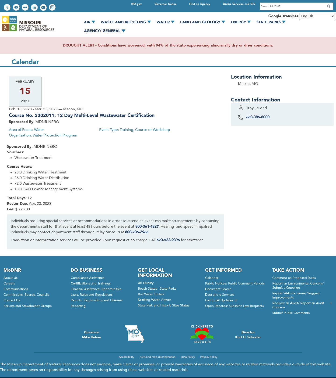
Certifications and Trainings (91, 283)
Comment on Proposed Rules (294, 278)
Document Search (218, 289)
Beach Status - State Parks (157, 288)
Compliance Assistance (88, 278)
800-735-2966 (136, 232)
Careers (9, 283)
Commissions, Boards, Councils (26, 294)
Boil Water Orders (151, 294)
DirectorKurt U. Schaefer (248, 334)
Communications (16, 289)
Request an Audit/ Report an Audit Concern (302, 305)
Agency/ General (106, 30)
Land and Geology (204, 22)
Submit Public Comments (291, 313)
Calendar (211, 278)
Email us (44, 8)
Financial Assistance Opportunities (96, 289)
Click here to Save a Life (201, 334)
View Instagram (53, 8)
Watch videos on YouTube (17, 8)
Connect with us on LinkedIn (35, 8)
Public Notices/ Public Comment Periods (235, 283)
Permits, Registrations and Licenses (96, 300)
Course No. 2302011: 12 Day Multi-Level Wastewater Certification (81, 115)
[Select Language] (317, 16)
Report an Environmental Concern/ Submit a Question (298, 285)
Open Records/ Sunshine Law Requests (234, 306)
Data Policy (188, 357)
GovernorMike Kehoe (91, 334)
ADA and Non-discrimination (157, 357)
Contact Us (12, 300)
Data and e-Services (219, 294)
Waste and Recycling (127, 22)
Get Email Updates (221, 300)
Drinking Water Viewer (154, 300)
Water (167, 22)
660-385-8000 (258, 117)
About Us (11, 278)
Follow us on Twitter (8, 8)
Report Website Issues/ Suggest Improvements (296, 295)
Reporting (78, 306)
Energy (242, 22)
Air (91, 22)
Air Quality (146, 283)
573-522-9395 (168, 240)
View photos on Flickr (26, 8)
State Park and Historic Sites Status (163, 305)
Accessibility (126, 357)
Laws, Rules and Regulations (91, 294)
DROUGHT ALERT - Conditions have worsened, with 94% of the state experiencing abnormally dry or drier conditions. (168, 45)
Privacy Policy (208, 357)
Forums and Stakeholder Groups (28, 306)
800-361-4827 (147, 226)
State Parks (272, 22)
